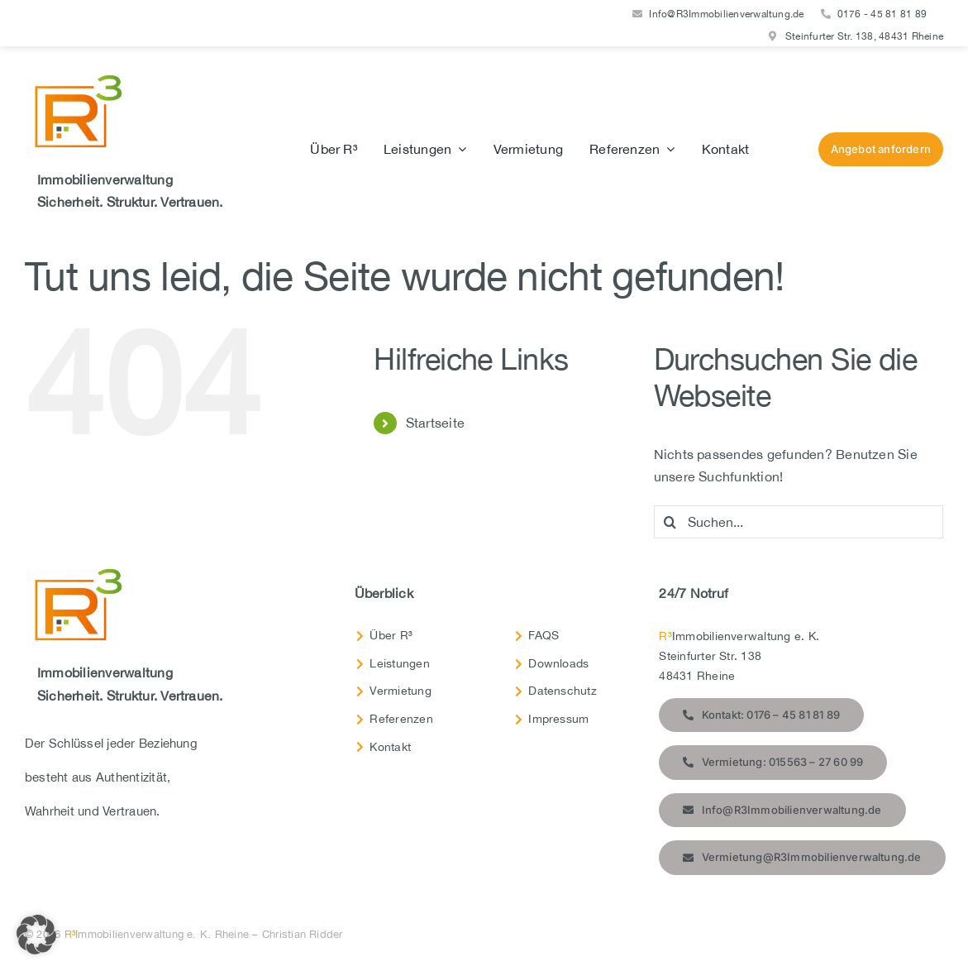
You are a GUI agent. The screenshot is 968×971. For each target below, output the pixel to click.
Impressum (558, 718)
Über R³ (391, 635)
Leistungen (399, 663)
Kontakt (390, 746)
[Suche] (670, 521)
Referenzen (401, 718)
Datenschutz (562, 690)
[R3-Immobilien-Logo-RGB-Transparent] (74, 77)
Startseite (435, 422)
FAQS (543, 635)
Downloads (558, 663)
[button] (36, 934)
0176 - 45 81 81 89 (882, 14)
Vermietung (400, 690)
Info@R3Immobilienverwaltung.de (726, 14)
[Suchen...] (798, 521)
